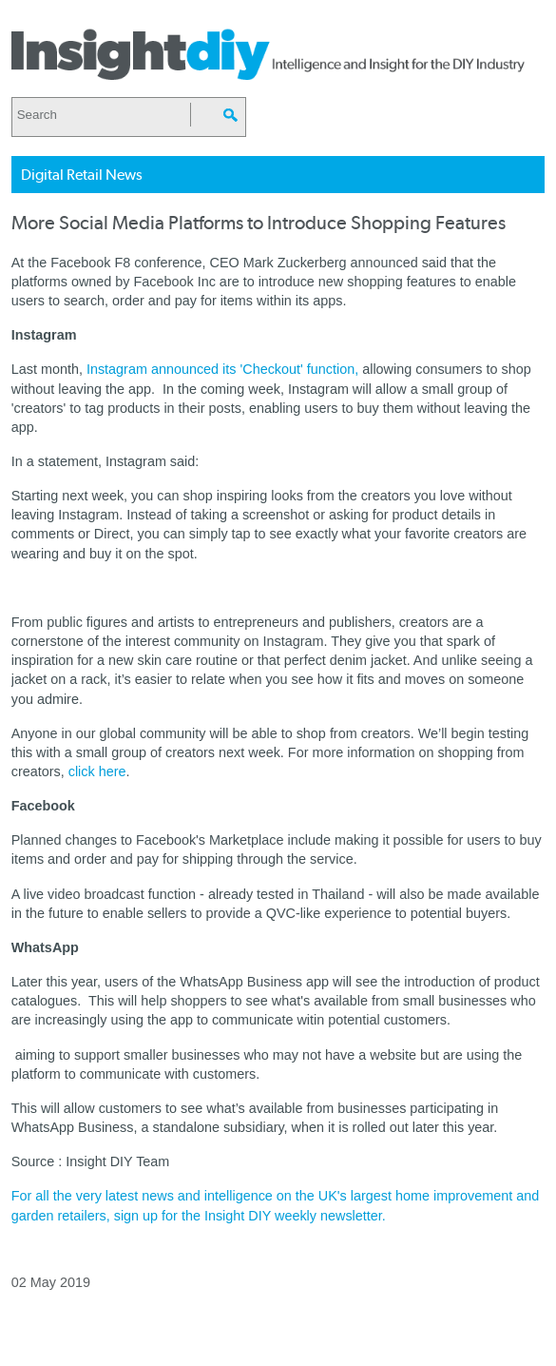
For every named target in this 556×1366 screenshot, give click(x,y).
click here (97, 771)
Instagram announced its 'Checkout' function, (222, 369)
